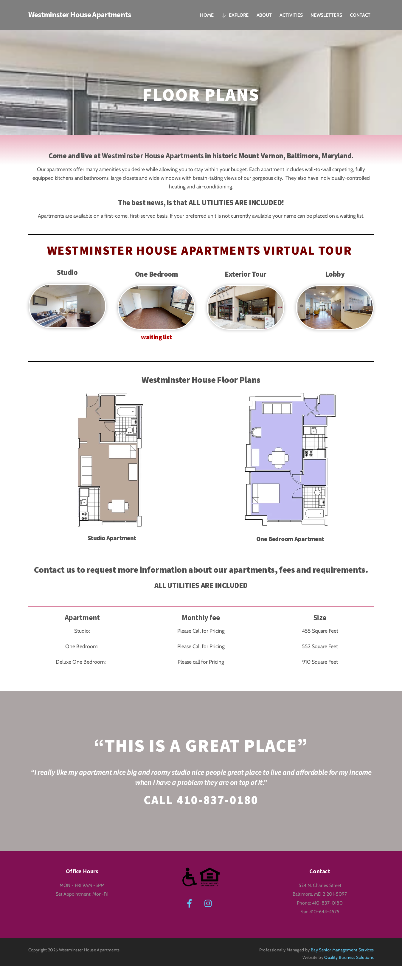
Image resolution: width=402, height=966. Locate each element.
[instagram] (209, 899)
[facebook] (190, 899)
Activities (291, 15)
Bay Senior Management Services (342, 945)
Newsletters (326, 15)
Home (207, 15)
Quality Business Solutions (349, 953)
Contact (360, 15)
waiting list (156, 335)
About (264, 15)
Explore (235, 15)
